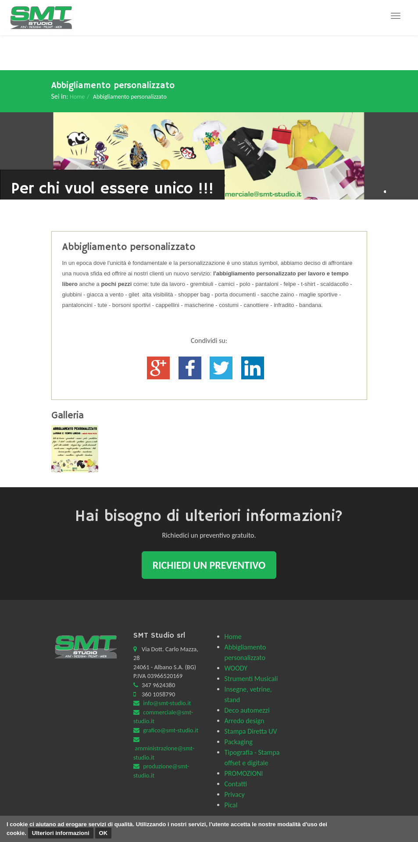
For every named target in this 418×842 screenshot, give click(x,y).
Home (77, 96)
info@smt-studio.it (167, 703)
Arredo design (244, 721)
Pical (231, 805)
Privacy (235, 794)
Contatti (236, 784)
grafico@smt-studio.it (170, 730)
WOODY (236, 668)
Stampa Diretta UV (251, 731)
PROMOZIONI (244, 773)
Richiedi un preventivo (209, 565)
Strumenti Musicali (251, 678)
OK (103, 833)
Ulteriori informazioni (60, 833)
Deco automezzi (247, 710)
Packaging (239, 742)
